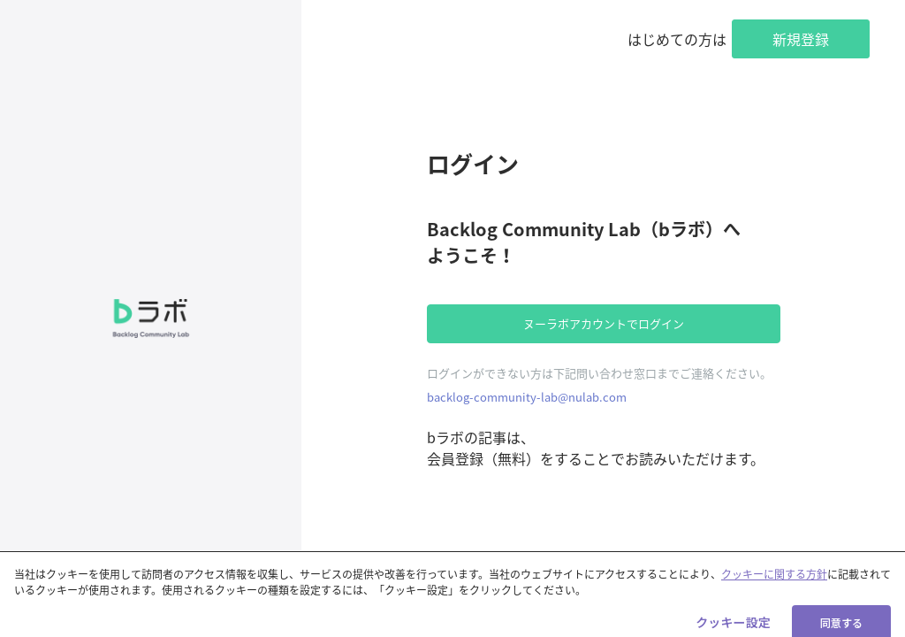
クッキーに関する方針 (774, 581)
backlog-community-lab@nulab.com (527, 396)
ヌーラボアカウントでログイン (603, 323)
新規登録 (800, 39)
